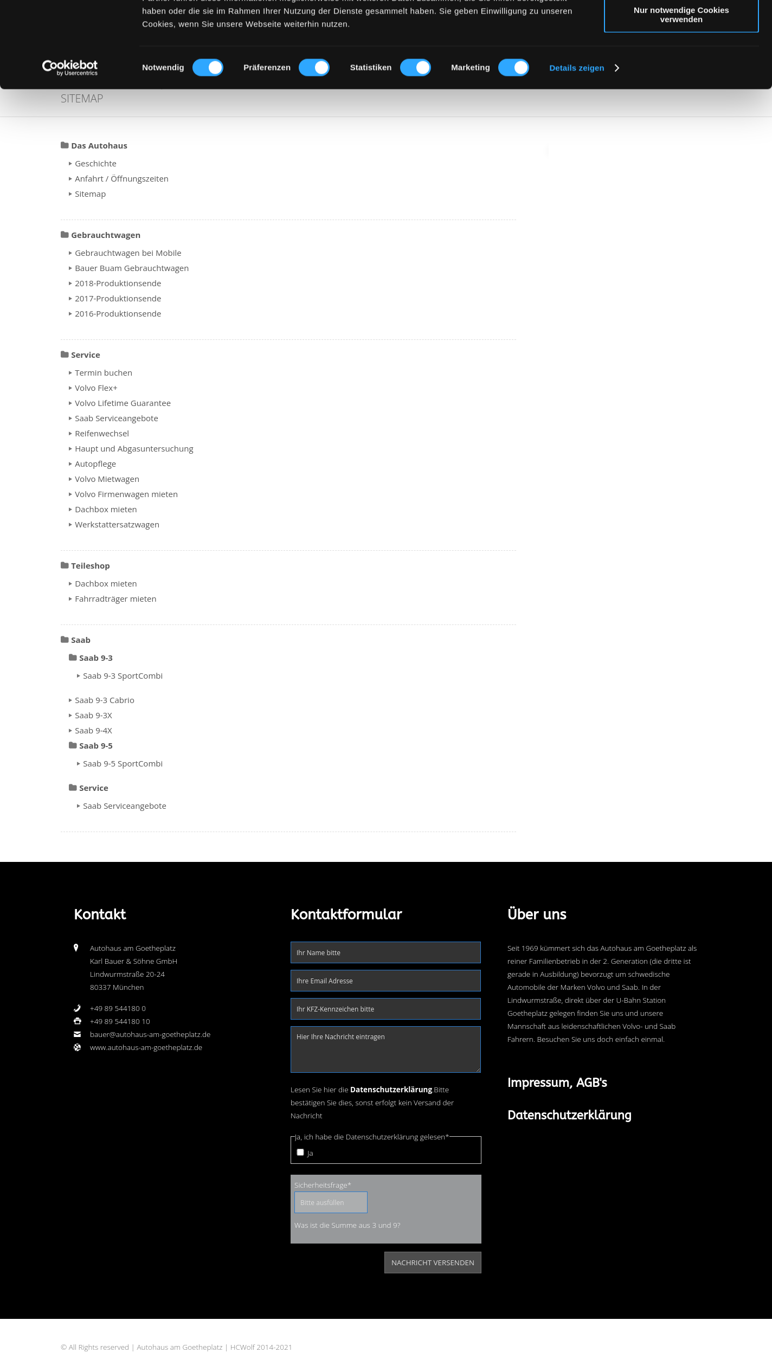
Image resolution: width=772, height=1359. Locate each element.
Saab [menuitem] (81, 639)
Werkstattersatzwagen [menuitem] (117, 524)
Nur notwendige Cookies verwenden (681, 95)
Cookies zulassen (681, 26)
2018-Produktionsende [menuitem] (118, 283)
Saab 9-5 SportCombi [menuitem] (123, 763)
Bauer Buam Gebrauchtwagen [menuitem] (132, 267)
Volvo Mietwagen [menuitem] (107, 478)
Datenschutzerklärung (569, 1116)
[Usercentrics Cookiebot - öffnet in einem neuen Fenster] (70, 148)
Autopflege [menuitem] (95, 463)
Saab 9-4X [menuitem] (93, 730)
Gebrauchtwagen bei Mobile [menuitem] (128, 252)
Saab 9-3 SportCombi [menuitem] (123, 675)
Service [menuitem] (85, 354)
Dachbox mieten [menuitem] (106, 509)
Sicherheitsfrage (322, 1184)
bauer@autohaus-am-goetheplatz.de (150, 1034)
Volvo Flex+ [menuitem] (96, 387)
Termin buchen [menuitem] (103, 372)
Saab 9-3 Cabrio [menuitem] (104, 699)
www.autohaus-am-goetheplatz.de (146, 1047)
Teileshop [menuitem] (90, 565)
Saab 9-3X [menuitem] (93, 715)
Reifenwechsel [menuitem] (102, 433)
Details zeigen (576, 148)
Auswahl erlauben (681, 58)
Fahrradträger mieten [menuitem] (116, 598)
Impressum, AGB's (557, 1083)
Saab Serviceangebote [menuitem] (116, 418)
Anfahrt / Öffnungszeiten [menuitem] (122, 178)
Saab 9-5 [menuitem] (96, 745)
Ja (310, 1153)
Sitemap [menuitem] (90, 193)
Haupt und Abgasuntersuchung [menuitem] (134, 448)
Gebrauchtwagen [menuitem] (105, 234)
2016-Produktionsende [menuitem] (118, 313)
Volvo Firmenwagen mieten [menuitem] (126, 493)
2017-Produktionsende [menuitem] (118, 298)
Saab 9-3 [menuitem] (96, 657)
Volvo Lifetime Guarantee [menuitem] (123, 402)
